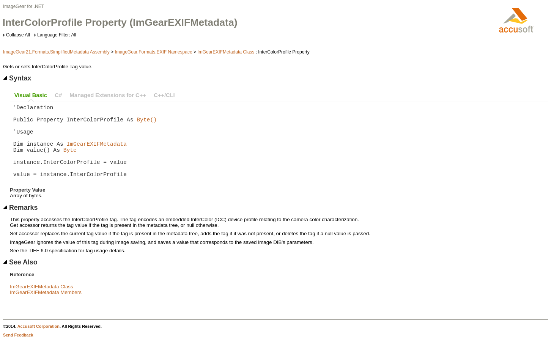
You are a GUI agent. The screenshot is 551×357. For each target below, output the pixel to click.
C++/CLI (164, 95)
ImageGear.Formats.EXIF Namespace (153, 52)
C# (58, 95)
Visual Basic (30, 95)
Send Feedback (18, 351)
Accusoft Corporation (38, 343)
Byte (70, 160)
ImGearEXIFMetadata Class (225, 52)
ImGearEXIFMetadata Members (46, 309)
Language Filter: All (56, 35)
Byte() (147, 123)
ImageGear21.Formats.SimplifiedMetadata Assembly (56, 52)
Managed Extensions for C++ (108, 95)
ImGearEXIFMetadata (97, 152)
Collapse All (18, 35)
